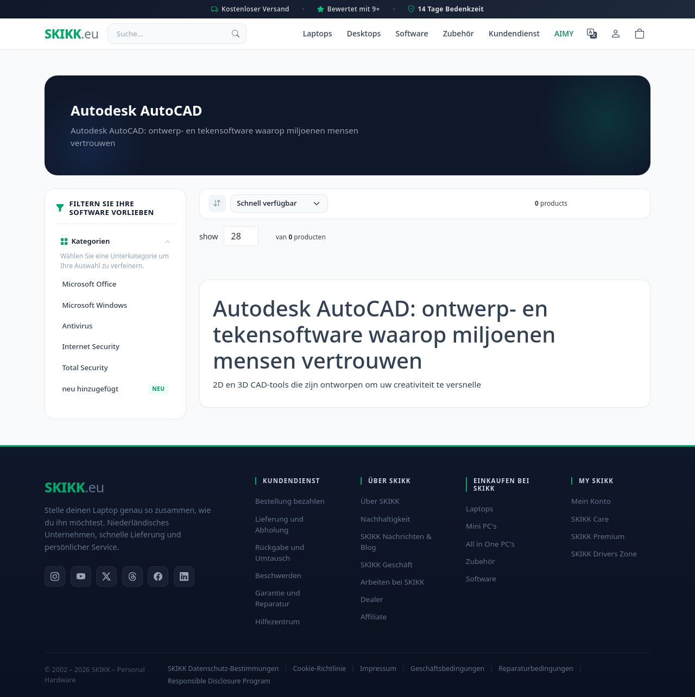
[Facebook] (158, 576)
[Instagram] (55, 576)
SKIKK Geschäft (387, 564)
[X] (106, 576)
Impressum (378, 668)
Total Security (85, 367)
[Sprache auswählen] (592, 34)
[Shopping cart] (639, 34)
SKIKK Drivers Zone (604, 554)
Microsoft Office (89, 284)
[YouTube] (81, 576)
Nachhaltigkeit (385, 519)
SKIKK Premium (597, 536)
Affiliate (374, 617)
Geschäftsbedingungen (447, 668)
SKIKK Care (590, 519)
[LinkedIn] (184, 576)
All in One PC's (490, 544)
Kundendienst (514, 33)
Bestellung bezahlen (290, 501)
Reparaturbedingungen (535, 668)
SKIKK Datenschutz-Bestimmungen (223, 668)
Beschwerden (278, 575)
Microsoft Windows (94, 305)
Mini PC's (481, 526)
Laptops (317, 33)
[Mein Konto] (616, 34)
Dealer (372, 599)
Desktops (364, 33)
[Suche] (235, 33)
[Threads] (132, 576)
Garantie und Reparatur (277, 598)
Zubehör (458, 33)
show (208, 236)
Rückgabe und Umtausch (279, 552)
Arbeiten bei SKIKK (392, 582)
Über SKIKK (380, 501)
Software (412, 33)
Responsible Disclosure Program (219, 681)
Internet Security (90, 346)
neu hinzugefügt (115, 389)
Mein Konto (591, 501)
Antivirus (77, 326)
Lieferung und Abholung (279, 524)
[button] (115, 241)
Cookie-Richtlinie (319, 668)
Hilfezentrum (277, 621)
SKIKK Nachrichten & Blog (396, 541)
